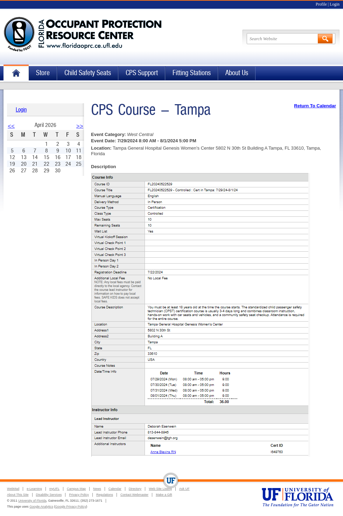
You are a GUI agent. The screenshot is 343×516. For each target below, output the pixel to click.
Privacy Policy (79, 494)
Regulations (104, 494)
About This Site (18, 494)
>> (79, 125)
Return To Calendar (315, 105)
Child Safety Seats (87, 73)
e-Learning (34, 488)
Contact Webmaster (134, 494)
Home (16, 73)
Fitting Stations (192, 73)
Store (43, 73)
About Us (236, 73)
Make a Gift (164, 494)
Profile (321, 4)
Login (335, 4)
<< (11, 125)
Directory (135, 488)
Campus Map (76, 488)
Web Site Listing (160, 488)
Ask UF (184, 488)
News (97, 488)
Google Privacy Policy (70, 506)
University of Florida (32, 500)
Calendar (114, 488)
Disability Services (49, 494)
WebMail (13, 488)
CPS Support (142, 73)
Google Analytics (41, 506)
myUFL (54, 488)
